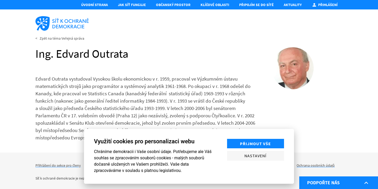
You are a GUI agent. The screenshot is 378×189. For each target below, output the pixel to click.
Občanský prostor (173, 4)
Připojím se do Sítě (256, 4)
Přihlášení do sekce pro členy (58, 165)
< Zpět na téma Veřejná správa (59, 38)
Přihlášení (325, 4)
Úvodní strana (94, 4)
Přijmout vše (255, 143)
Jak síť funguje (132, 4)
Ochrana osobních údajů (316, 165)
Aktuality (293, 4)
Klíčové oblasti (215, 4)
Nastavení (255, 155)
